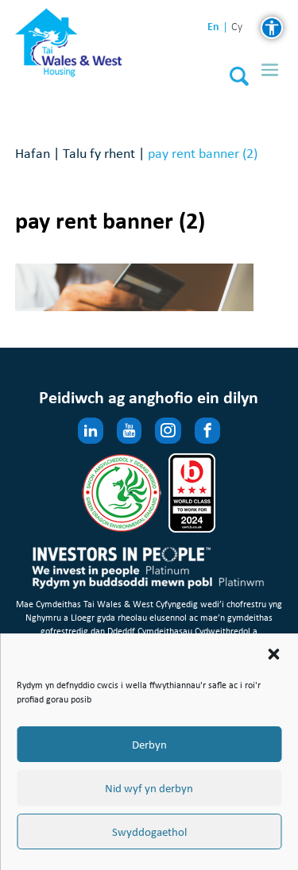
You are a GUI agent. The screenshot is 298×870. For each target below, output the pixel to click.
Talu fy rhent (99, 153)
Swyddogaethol (149, 832)
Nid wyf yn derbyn (149, 788)
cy (236, 27)
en (213, 26)
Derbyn (149, 744)
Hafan (32, 153)
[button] (273, 654)
